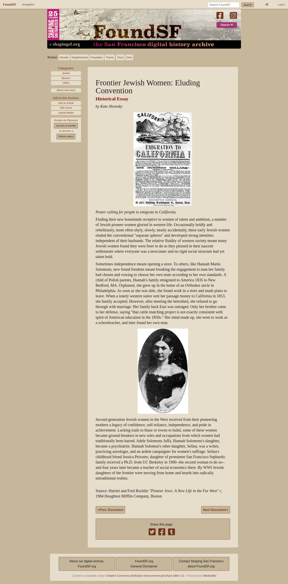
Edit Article (66, 107)
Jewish (66, 73)
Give (129, 57)
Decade (64, 57)
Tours (120, 57)
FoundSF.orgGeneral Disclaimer (143, 564)
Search (248, 4)
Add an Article (66, 103)
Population (97, 57)
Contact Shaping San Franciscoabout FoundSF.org (201, 564)
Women (66, 78)
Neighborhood (80, 57)
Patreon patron (65, 136)
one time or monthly (66, 125)
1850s (65, 82)
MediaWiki (209, 575)
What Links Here (66, 90)
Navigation (28, 4)
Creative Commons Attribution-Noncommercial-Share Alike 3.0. (145, 575)
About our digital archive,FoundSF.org (86, 564)
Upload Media (66, 112)
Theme (110, 57)
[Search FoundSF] (223, 5)
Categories (65, 68)
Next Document (215, 509)
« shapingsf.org (64, 44)
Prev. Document (110, 509)
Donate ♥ (226, 25)
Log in (281, 4)
